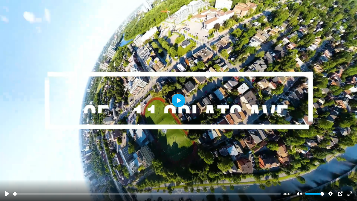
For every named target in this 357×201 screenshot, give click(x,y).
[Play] (7, 193)
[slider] (147, 194)
